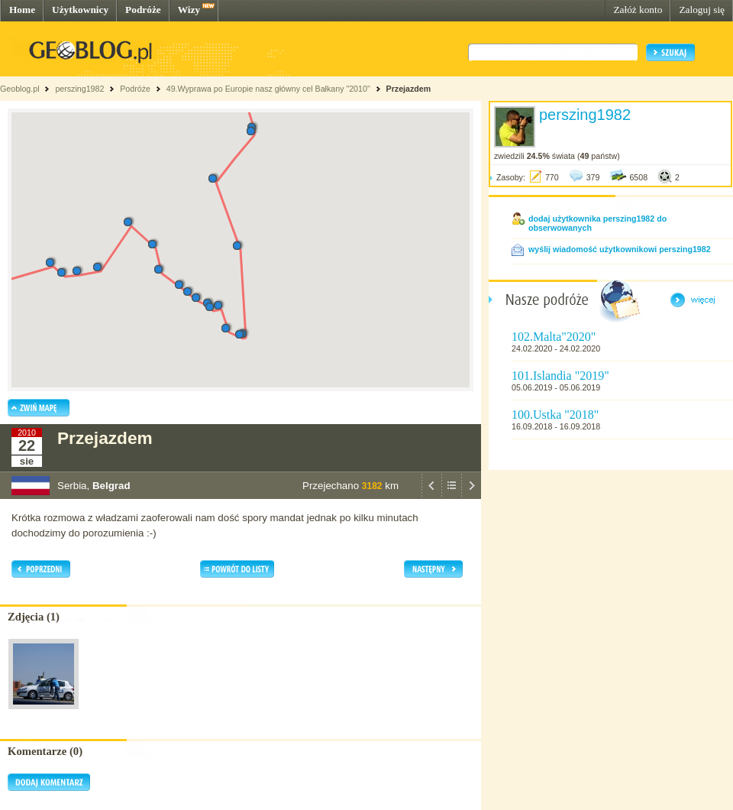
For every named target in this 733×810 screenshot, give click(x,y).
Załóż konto (637, 9)
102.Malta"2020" (554, 336)
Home (22, 9)
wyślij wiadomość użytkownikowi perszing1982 (619, 249)
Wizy (189, 9)
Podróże (143, 9)
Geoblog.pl (20, 88)
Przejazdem (408, 88)
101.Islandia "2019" (560, 375)
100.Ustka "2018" (555, 414)
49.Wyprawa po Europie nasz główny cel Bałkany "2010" (269, 88)
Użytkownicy (80, 9)
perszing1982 (79, 88)
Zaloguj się (702, 9)
